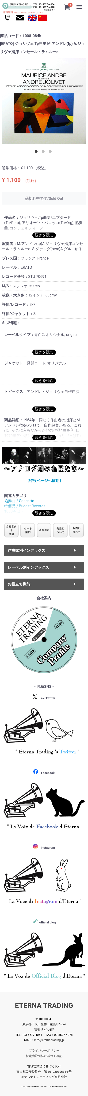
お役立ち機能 (19, 584)
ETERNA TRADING (44, 1005)
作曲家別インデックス (26, 550)
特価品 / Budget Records (24, 506)
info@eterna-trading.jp (49, 1040)
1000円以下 (14, 511)
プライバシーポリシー (44, 1050)
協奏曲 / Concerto (19, 501)
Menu (79, 4)
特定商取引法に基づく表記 (44, 1056)
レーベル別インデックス (28, 567)
